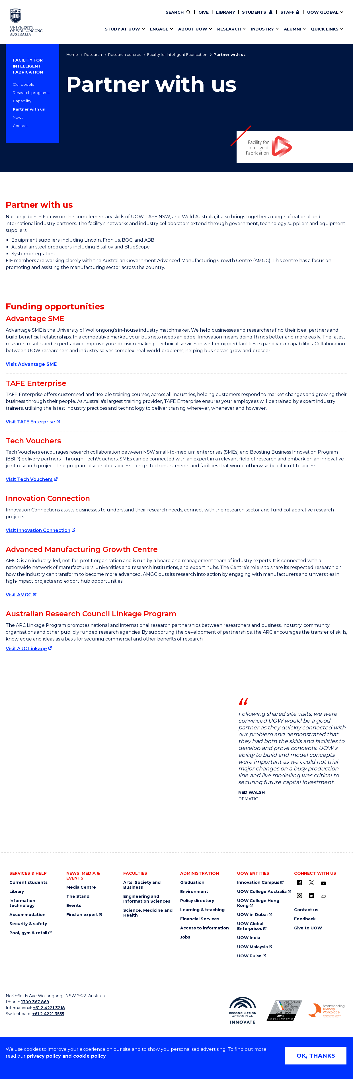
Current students (28, 882)
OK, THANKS (316, 1055)
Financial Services (199, 919)
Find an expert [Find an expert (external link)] (208, 16)
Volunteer (207, 16)
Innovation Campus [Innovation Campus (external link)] (258, 882)
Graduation (192, 882)
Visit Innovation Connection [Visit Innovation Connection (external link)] (38, 530)
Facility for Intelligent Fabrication (177, 54)
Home (72, 54)
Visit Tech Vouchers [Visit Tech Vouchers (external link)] (29, 479)
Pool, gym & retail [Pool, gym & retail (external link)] (28, 933)
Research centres (124, 54)
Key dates (118, 16)
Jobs (185, 937)
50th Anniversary (275, 16)
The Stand (77, 896)
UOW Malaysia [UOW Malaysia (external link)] (252, 947)
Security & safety (28, 923)
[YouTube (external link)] (323, 883)
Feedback (305, 919)
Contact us (294, 16)
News (18, 117)
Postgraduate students (280, 16)
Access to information (204, 928)
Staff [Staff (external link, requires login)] (287, 12)
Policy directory (197, 900)
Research (93, 54)
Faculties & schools (128, 16)
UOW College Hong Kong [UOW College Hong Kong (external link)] (258, 903)
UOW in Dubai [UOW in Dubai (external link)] (252, 914)
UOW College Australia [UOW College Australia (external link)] (262, 891)
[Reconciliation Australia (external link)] (243, 1010)
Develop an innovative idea (137, 16)
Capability (22, 101)
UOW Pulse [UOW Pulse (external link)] (249, 956)
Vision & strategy (190, 16)
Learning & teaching (202, 909)
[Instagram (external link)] (299, 895)
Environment (194, 891)
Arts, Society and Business (142, 885)
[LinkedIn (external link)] (311, 895)
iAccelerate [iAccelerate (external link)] (281, 16)
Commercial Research (275, 16)
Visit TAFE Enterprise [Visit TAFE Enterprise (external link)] (30, 422)
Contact (20, 125)
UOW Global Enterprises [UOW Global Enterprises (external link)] (250, 926)
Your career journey (199, 16)
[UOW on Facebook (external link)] (299, 882)
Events (73, 905)
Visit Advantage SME (31, 364)
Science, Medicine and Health (148, 913)
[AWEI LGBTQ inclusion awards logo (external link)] (284, 1010)
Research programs (31, 92)
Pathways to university (132, 16)
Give (203, 12)
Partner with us (29, 109)
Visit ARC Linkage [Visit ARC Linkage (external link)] (26, 648)
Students (254, 12)
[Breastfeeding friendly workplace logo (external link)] (326, 1010)
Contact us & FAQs (279, 16)
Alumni (114, 16)
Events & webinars (127, 16)
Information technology (22, 903)
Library (225, 12)
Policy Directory (204, 16)
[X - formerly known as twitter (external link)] (311, 882)
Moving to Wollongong (203, 16)
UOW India (248, 937)
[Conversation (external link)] (323, 896)
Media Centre (81, 887)
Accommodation (27, 914)
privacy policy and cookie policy (66, 1056)
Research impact (126, 16)
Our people (23, 84)
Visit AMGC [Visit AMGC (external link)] (19, 594)
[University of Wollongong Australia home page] (26, 22)
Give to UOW (308, 928)
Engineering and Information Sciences (146, 899)
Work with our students (208, 16)
